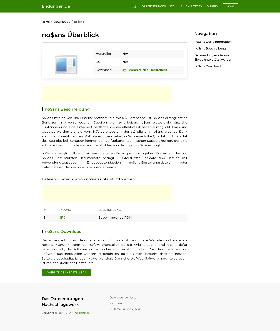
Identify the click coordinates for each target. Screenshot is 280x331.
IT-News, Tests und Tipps (199, 6)
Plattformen (117, 303)
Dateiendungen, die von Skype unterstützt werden (213, 57)
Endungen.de (56, 6)
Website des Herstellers (144, 70)
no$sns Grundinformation (213, 41)
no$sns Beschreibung (210, 48)
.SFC (62, 217)
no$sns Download (207, 66)
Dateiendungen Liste (158, 6)
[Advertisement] (107, 94)
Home (230, 6)
